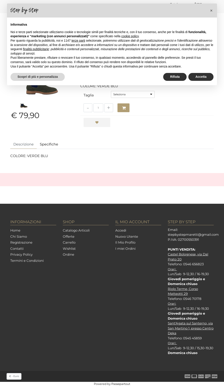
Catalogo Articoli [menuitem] (76, 230)
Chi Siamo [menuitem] (18, 236)
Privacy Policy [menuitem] (21, 254)
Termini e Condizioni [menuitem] (27, 261)
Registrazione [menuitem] (21, 242)
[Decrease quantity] (88, 107)
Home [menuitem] (15, 230)
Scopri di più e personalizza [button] (38, 76)
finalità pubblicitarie (36, 49)
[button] (211, 10)
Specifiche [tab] (49, 144)
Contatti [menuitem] (17, 248)
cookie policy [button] (130, 36)
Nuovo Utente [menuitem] (126, 236)
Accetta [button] (200, 76)
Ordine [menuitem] (68, 254)
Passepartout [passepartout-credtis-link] (120, 384)
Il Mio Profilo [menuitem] (125, 242)
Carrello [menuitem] (69, 242)
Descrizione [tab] (23, 144)
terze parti (78, 40)
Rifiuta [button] (175, 76)
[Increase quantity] (108, 107)
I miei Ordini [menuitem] (125, 248)
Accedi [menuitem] (120, 230)
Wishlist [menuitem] (69, 248)
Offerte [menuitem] (68, 236)
